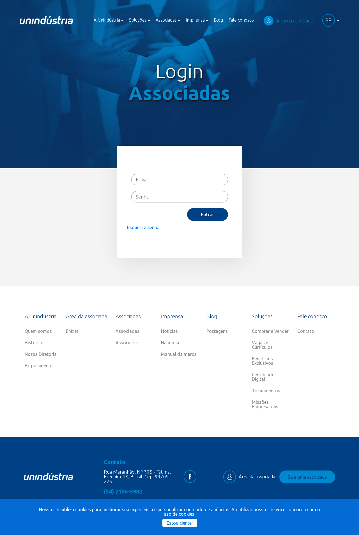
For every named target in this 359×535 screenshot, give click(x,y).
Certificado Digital (263, 377)
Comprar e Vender (270, 331)
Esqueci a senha (143, 227)
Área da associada (288, 21)
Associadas (127, 331)
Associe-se (127, 342)
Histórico (34, 342)
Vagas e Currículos (262, 345)
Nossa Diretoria (41, 354)
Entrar (207, 214)
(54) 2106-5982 (123, 491)
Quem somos (38, 331)
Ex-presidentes (40, 365)
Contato (305, 331)
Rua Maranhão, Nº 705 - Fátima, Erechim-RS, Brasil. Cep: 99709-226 (137, 476)
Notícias (169, 331)
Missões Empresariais (265, 404)
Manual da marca (179, 354)
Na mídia (170, 342)
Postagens (217, 331)
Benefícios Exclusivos (262, 361)
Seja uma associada (307, 476)
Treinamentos (266, 390)
